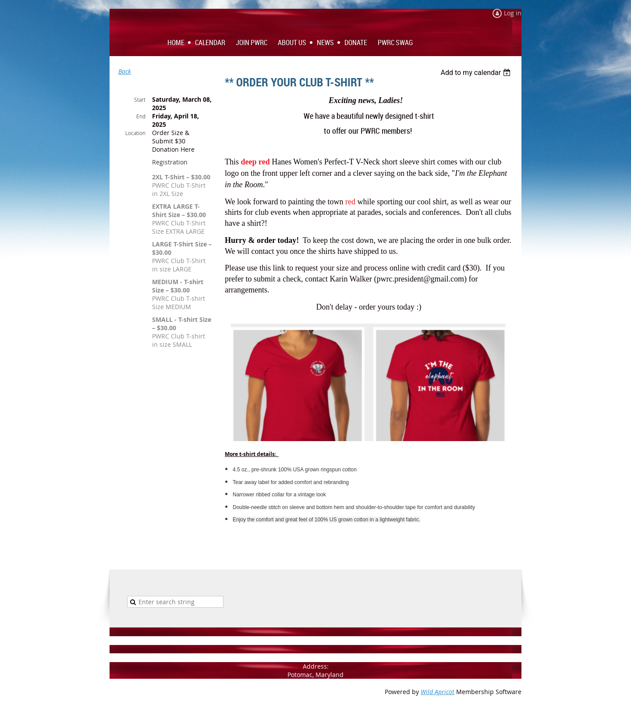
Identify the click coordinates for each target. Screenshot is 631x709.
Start (139, 99)
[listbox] (476, 72)
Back (124, 71)
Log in (512, 13)
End (140, 116)
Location (135, 132)
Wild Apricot (437, 692)
